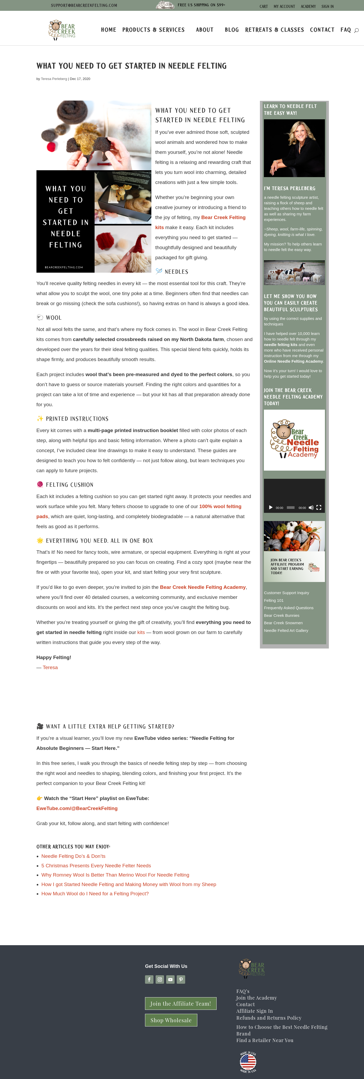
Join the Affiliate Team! (181, 1003)
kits (141, 632)
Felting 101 (273, 600)
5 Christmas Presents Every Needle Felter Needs (96, 865)
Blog (232, 29)
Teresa (50, 667)
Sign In (327, 6)
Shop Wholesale (171, 1020)
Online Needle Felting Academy (293, 361)
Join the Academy (256, 998)
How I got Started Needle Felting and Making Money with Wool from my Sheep (128, 884)
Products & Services (153, 29)
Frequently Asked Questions (289, 607)
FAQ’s (243, 991)
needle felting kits (280, 344)
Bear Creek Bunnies (281, 615)
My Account (284, 6)
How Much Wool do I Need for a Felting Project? (95, 893)
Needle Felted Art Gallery (286, 630)
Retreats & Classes (274, 29)
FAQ (345, 29)
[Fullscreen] (318, 507)
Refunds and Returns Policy (269, 1018)
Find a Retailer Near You (264, 1040)
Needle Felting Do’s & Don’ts (73, 856)
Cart (264, 6)
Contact (322, 29)
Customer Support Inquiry (286, 592)
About (205, 29)
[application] (294, 496)
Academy (308, 6)
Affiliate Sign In (254, 1011)
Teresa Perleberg (54, 79)
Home (108, 29)
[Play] (270, 507)
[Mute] (311, 507)
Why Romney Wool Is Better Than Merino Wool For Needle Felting (115, 875)
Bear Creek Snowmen (283, 623)
